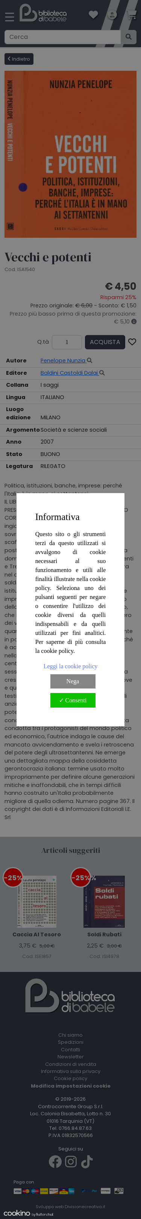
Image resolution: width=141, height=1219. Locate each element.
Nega (73, 681)
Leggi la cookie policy (71, 666)
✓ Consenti (73, 700)
